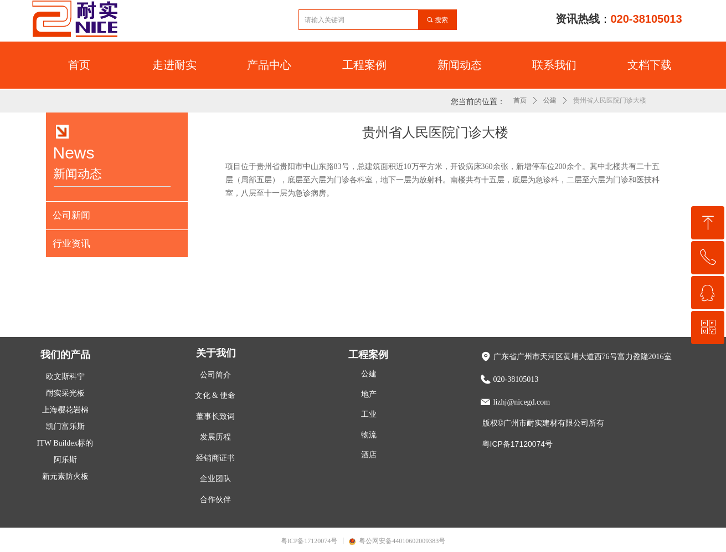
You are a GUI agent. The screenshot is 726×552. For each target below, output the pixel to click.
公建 (550, 100)
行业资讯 (71, 243)
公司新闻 (71, 215)
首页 (520, 100)
